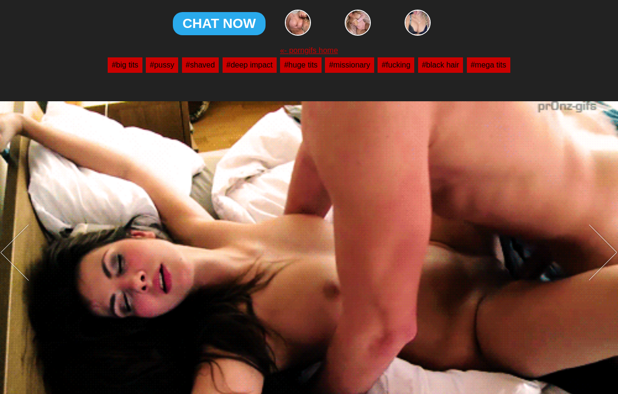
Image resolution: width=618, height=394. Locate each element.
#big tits (125, 65)
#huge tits (300, 65)
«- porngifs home (309, 50)
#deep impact (249, 65)
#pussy (162, 65)
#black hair (440, 65)
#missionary (349, 65)
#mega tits (488, 65)
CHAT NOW (219, 23)
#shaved (200, 65)
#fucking (395, 65)
